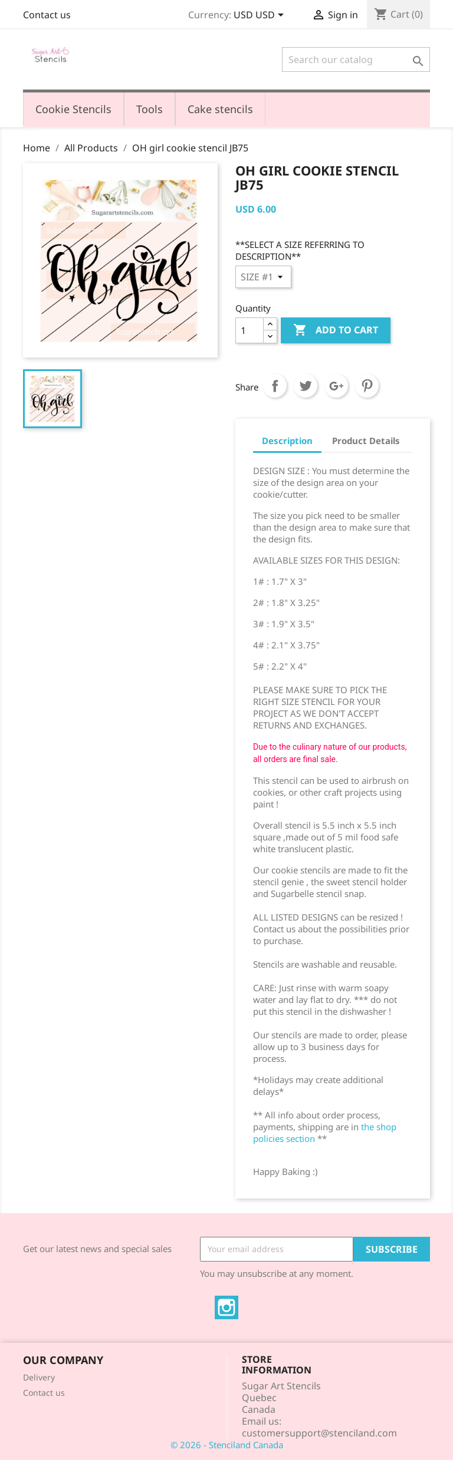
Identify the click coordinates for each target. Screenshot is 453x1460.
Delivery (39, 1377)
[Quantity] (249, 330)
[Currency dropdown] (261, 16)
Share (275, 386)
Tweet (305, 386)
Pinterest (367, 386)
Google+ (336, 386)
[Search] (356, 59)
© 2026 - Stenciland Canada (226, 1445)
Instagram (226, 1307)
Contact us (47, 14)
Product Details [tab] (366, 440)
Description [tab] (287, 440)
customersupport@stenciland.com (319, 1432)
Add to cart (335, 330)
